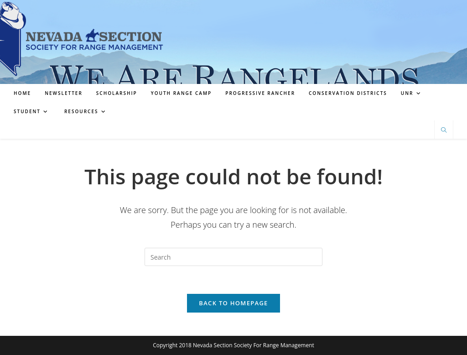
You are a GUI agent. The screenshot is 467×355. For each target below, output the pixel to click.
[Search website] (443, 130)
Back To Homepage (233, 303)
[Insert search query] (233, 257)
